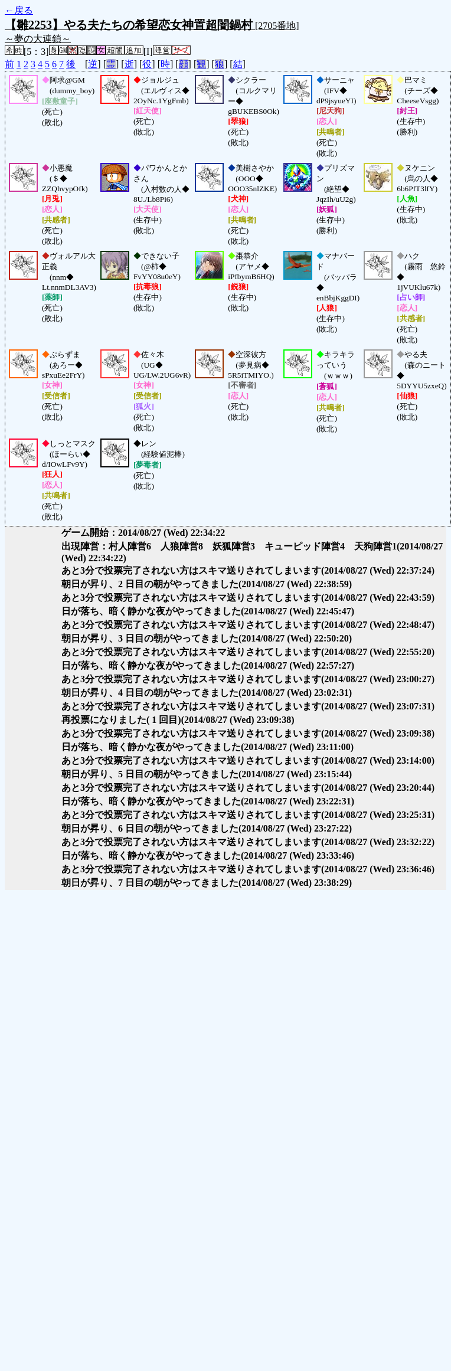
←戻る (19, 10)
